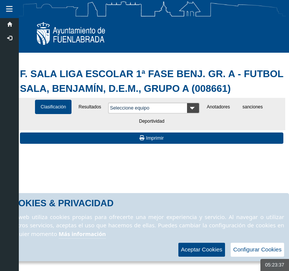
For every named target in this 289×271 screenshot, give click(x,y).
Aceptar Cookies (201, 249)
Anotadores (218, 107)
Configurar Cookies (257, 249)
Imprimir (152, 138)
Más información (82, 234)
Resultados (90, 107)
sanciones (252, 107)
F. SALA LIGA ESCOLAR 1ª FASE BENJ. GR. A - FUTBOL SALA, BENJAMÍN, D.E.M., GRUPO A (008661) (151, 81)
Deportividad (151, 121)
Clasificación (53, 107)
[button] (9, 9)
